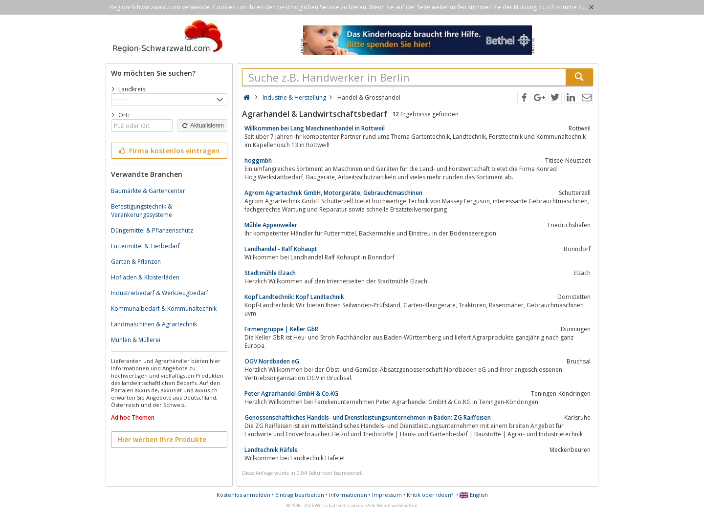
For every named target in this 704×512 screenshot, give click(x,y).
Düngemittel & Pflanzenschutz (152, 230)
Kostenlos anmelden (243, 494)
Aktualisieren (202, 125)
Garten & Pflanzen (136, 261)
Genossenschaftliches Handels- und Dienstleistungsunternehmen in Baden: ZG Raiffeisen (367, 417)
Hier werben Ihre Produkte (161, 439)
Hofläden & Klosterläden (145, 277)
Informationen (348, 494)
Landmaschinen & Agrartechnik (154, 324)
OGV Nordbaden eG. (272, 361)
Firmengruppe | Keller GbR (281, 329)
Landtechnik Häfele (271, 450)
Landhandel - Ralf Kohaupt (280, 249)
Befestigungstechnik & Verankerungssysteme (141, 210)
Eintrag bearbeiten (299, 494)
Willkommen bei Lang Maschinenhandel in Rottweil (314, 128)
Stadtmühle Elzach (270, 273)
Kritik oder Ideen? (430, 494)
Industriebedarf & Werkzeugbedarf (159, 293)
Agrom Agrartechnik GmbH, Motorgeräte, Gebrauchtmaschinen (333, 193)
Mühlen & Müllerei (135, 340)
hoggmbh (258, 160)
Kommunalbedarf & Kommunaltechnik (164, 308)
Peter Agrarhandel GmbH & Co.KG (291, 393)
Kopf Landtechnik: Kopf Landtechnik (294, 297)
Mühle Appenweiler (270, 225)
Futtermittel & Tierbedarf (145, 246)
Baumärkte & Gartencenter (148, 191)
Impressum (387, 494)
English (474, 494)
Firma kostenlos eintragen (168, 150)
